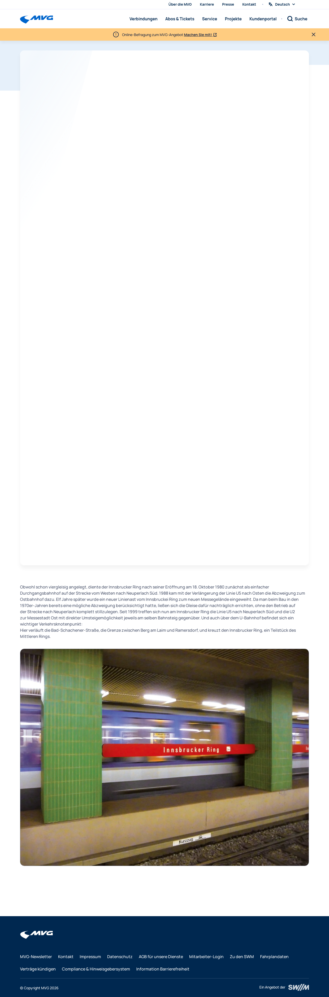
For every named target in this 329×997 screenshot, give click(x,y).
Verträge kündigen (38, 969)
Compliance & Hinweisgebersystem (96, 969)
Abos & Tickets (179, 19)
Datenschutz (120, 956)
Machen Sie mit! (198, 34)
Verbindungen (144, 19)
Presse (228, 4)
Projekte (233, 19)
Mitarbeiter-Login (206, 956)
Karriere (207, 4)
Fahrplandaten (274, 956)
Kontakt (249, 4)
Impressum (90, 956)
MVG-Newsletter (36, 956)
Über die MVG (180, 4)
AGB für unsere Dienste (161, 956)
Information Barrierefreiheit (162, 969)
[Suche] (297, 19)
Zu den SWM (242, 956)
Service (209, 19)
